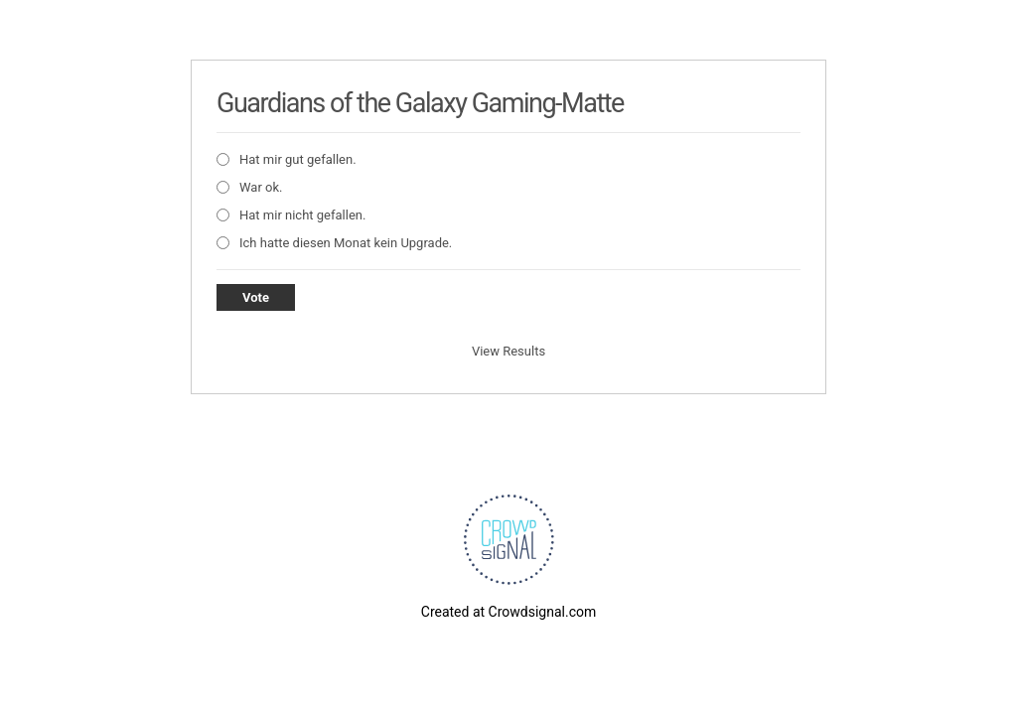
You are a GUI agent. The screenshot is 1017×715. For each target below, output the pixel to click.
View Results (508, 351)
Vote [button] (255, 297)
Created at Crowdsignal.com (508, 612)
